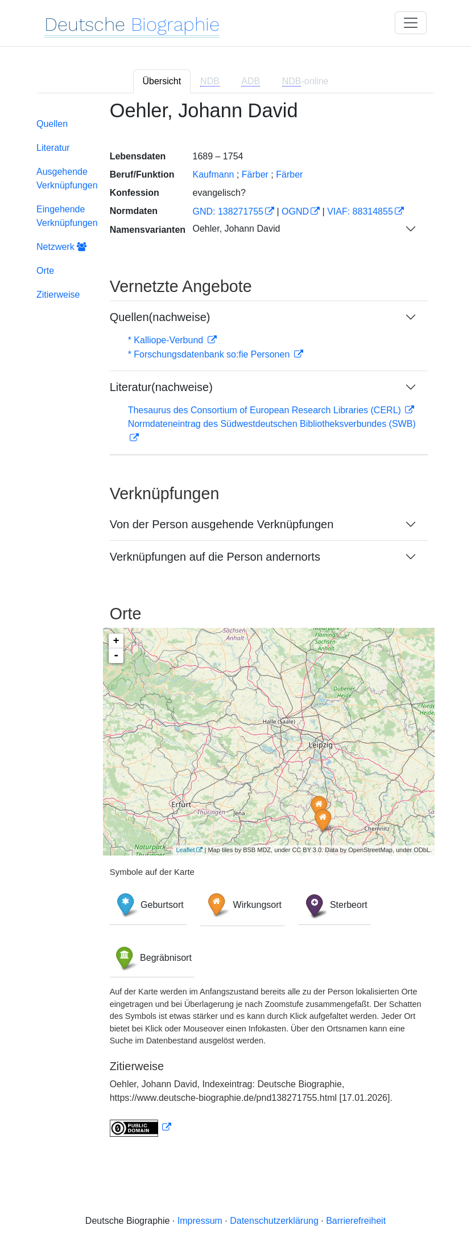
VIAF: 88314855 (360, 211)
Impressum (199, 1221)
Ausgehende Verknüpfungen (67, 178)
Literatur (53, 148)
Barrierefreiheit (356, 1221)
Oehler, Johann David (236, 228)
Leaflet (185, 849)
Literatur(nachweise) (161, 387)
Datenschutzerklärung (274, 1221)
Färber (289, 174)
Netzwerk (61, 247)
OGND (295, 211)
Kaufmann (213, 174)
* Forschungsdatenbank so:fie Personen (210, 354)
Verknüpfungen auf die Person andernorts (215, 556)
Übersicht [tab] (162, 81)
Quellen (52, 124)
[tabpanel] (235, 625)
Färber (255, 174)
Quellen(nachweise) (160, 317)
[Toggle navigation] (411, 22)
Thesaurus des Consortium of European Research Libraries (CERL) (266, 410)
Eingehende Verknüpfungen (67, 216)
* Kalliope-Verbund (167, 340)
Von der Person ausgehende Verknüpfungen (222, 524)
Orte (45, 271)
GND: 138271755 (227, 211)
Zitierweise (58, 294)
